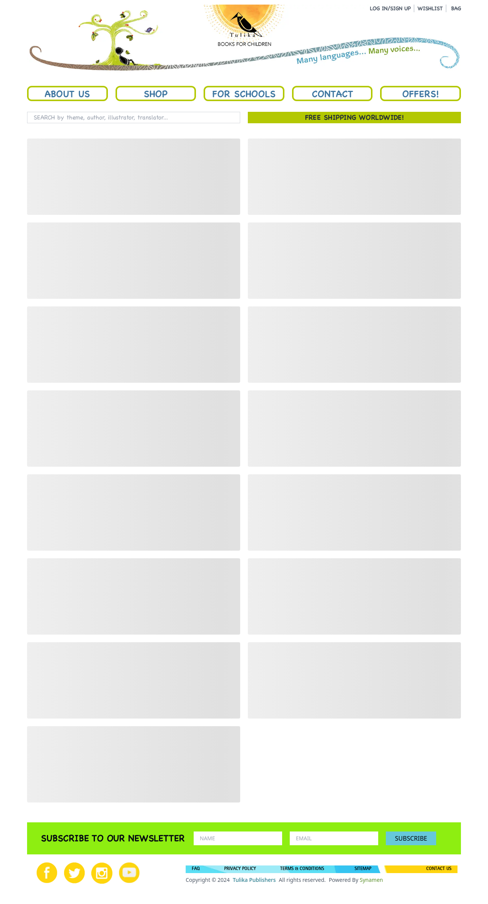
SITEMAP (363, 869)
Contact (332, 93)
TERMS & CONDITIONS (302, 869)
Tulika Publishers (254, 879)
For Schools (244, 93)
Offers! (420, 93)
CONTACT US (438, 869)
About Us (67, 93)
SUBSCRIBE (411, 838)
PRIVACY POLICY (240, 869)
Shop (155, 93)
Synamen (371, 879)
